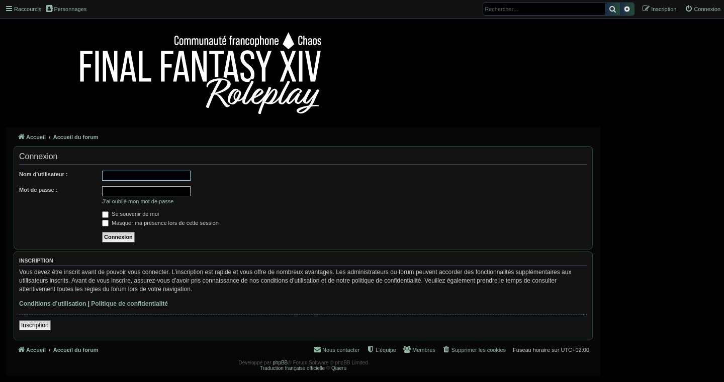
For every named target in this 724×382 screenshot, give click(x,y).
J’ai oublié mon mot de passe (137, 201)
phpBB (280, 362)
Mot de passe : (38, 190)
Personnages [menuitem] (66, 8)
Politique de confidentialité (129, 303)
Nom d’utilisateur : (43, 174)
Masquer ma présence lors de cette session (160, 223)
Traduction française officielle (292, 368)
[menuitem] (702, 9)
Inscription (35, 325)
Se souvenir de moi (130, 214)
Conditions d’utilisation (52, 303)
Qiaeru (338, 368)
